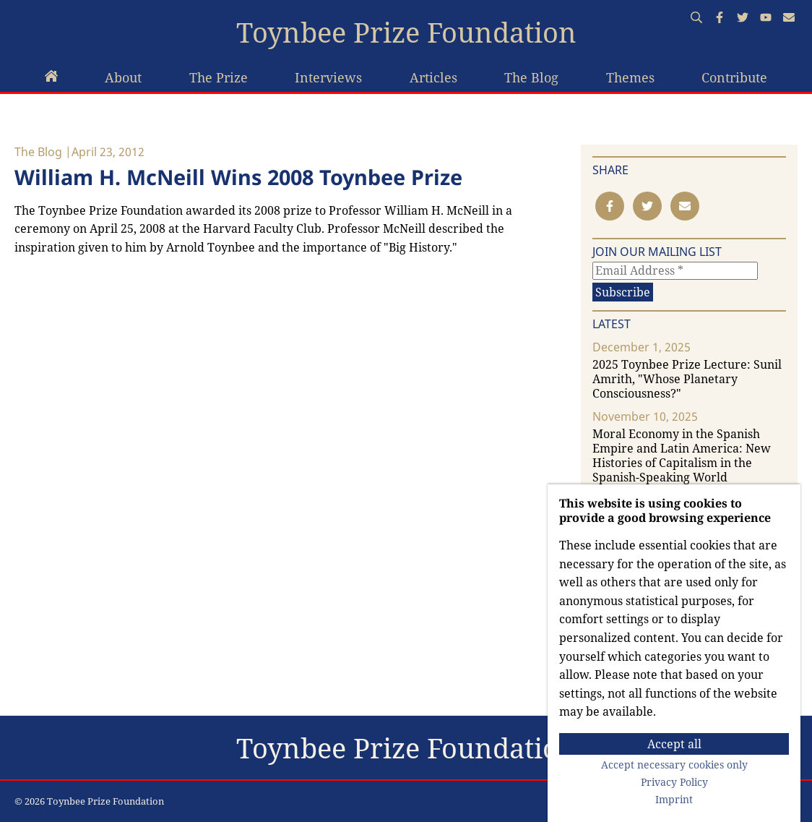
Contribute (734, 77)
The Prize (218, 77)
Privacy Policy (674, 782)
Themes (630, 77)
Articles (433, 77)
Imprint (674, 799)
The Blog (531, 77)
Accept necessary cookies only (674, 765)
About (123, 77)
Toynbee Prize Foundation (406, 32)
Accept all (674, 744)
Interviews (328, 77)
